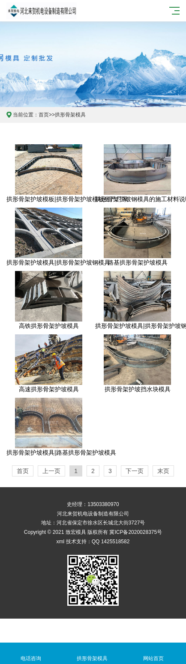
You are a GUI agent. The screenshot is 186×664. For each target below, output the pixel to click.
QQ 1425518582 (111, 542)
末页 (163, 470)
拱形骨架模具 (70, 115)
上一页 (51, 470)
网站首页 (153, 653)
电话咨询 (30, 653)
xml (61, 542)
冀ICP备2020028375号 (135, 532)
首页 (44, 115)
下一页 (135, 470)
